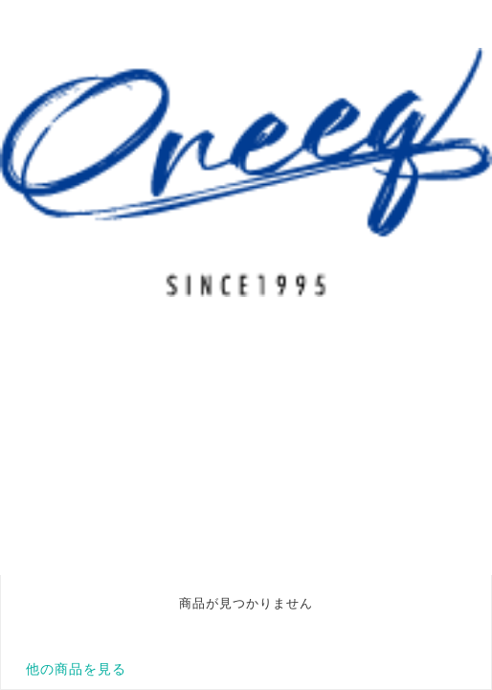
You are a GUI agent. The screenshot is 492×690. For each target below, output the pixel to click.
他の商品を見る (76, 669)
